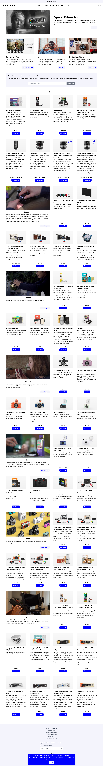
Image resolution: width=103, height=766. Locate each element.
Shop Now (61, 67)
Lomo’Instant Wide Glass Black (62, 246)
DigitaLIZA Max (57, 110)
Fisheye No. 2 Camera (61, 370)
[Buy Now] (87, 392)
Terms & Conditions (51, 728)
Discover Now (92, 67)
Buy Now (94, 27)
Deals (62, 5)
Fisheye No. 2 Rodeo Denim (37, 412)
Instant (52, 5)
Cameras (39, 5)
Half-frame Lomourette (60, 412)
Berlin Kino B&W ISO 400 (39, 328)
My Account (51, 736)
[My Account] (95, 5)
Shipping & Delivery (51, 732)
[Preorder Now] (15, 180)
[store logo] (8, 5)
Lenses (46, 5)
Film (57, 5)
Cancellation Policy (51, 734)
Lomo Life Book (57, 491)
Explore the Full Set (28, 67)
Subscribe (71, 83)
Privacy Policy (51, 730)
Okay (51, 762)
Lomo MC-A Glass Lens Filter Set (63, 200)
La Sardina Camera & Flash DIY (86, 448)
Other (68, 5)
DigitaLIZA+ (80, 328)
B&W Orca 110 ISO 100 (36, 110)
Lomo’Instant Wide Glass (37, 246)
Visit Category (45, 225)
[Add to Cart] (16, 133)
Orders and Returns (51, 738)
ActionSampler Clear (12, 328)
